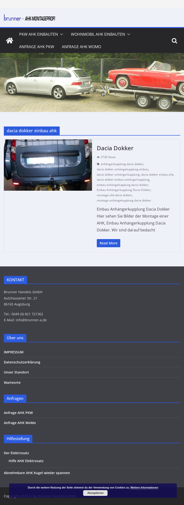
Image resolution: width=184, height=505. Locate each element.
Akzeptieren (95, 493)
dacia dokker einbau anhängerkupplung (123, 180)
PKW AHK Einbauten (38, 34)
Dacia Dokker (115, 148)
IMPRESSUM (13, 352)
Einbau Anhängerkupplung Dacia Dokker (124, 190)
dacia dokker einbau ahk (157, 174)
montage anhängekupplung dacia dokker (124, 200)
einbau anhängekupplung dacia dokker (122, 185)
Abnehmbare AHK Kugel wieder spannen (37, 473)
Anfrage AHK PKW (36, 46)
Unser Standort (16, 372)
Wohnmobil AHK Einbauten (98, 34)
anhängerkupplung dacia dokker (122, 164)
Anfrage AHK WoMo (81, 46)
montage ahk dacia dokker (114, 195)
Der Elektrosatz (16, 453)
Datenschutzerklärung (22, 362)
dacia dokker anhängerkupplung (118, 174)
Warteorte (12, 382)
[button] (60, 34)
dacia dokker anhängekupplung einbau (122, 169)
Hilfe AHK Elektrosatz (26, 461)
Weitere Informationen (144, 487)
